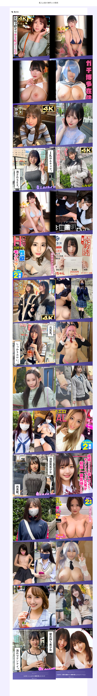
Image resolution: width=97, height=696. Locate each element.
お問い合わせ (58, 692)
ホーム (37, 692)
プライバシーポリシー (50, 692)
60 (52, 682)
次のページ (48, 677)
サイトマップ (42, 692)
